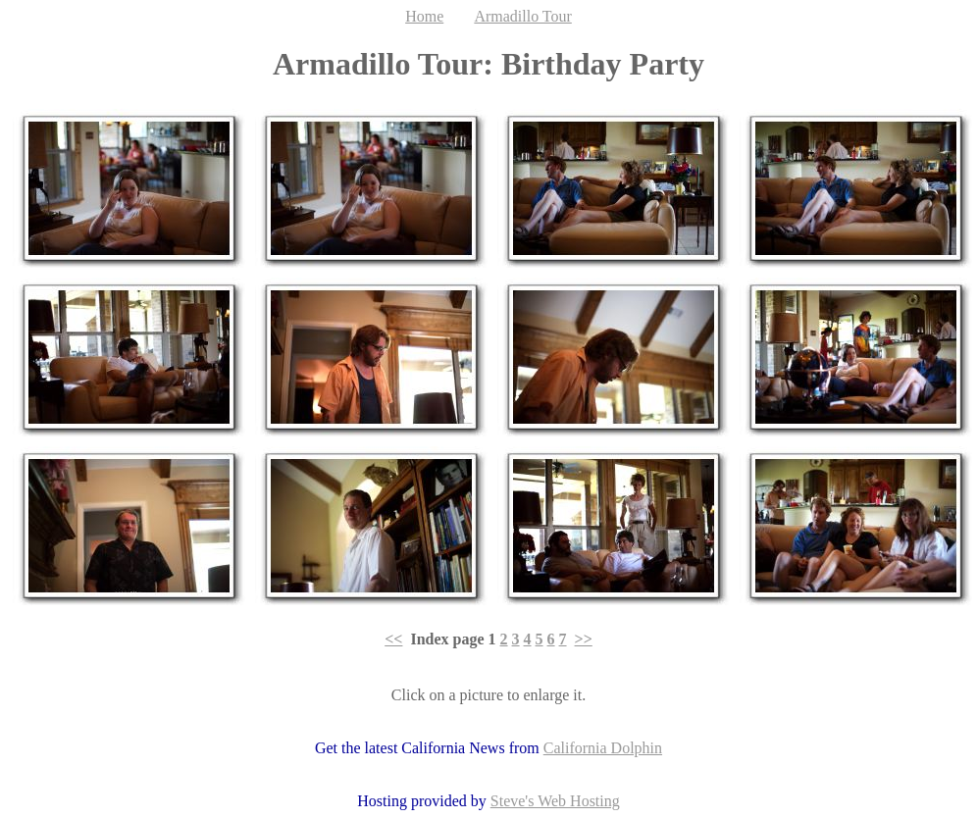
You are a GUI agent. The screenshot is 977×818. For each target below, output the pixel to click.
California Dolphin (602, 748)
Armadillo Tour (522, 16)
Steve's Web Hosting (555, 800)
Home (424, 16)
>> (583, 639)
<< (393, 639)
